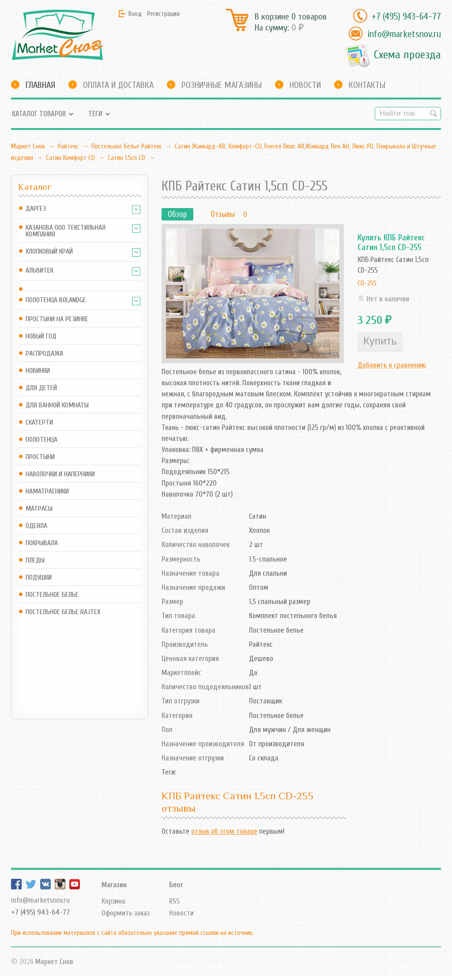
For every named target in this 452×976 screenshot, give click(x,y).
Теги (95, 114)
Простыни (40, 457)
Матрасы (39, 508)
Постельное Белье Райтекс (126, 146)
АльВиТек (39, 270)
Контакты (367, 85)
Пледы (35, 560)
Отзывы (223, 214)
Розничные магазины (221, 85)
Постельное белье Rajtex (63, 612)
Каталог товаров (39, 114)
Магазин (114, 885)
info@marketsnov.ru (404, 34)
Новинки (38, 371)
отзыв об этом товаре (224, 831)
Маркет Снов (28, 146)
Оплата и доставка (118, 85)
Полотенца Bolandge (56, 300)
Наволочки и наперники (60, 474)
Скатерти (39, 422)
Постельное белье (52, 595)
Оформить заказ (126, 913)
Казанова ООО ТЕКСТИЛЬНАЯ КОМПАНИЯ (65, 231)
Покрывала (42, 543)
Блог (176, 885)
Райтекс (68, 146)
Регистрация (163, 14)
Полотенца (41, 440)
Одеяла (36, 526)
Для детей (41, 388)
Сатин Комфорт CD (70, 158)
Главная (40, 85)
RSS (174, 901)
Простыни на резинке (57, 319)
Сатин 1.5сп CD (126, 158)
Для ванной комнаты (57, 405)
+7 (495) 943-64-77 (406, 16)
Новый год (41, 336)
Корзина (113, 901)
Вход (135, 14)
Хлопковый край (49, 251)
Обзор (177, 214)
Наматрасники (47, 491)
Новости (305, 85)
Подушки (39, 577)
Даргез (36, 208)
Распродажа (44, 353)
